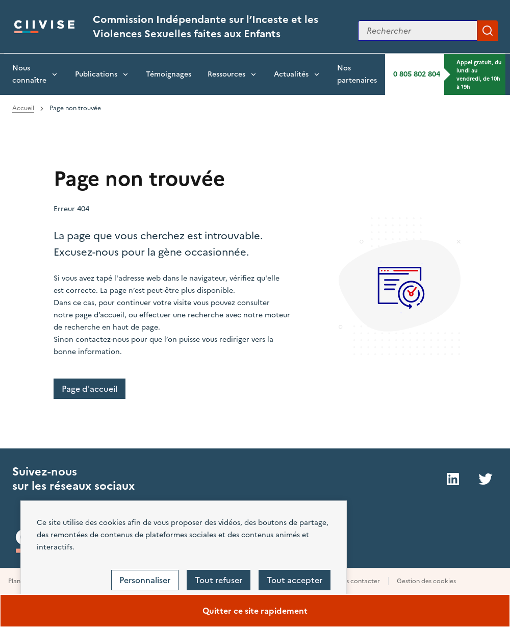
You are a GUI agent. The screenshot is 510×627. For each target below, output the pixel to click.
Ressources (226, 74)
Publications (96, 74)
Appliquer (487, 30)
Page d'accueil (89, 389)
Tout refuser (218, 580)
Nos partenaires (357, 74)
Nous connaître (29, 74)
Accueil (23, 108)
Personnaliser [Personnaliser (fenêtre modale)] (144, 580)
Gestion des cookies (426, 581)
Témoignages (168, 74)
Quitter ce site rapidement (255, 611)
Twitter (485, 479)
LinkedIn (453, 479)
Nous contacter (357, 581)
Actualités (291, 74)
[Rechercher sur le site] (417, 30)
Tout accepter (294, 580)
